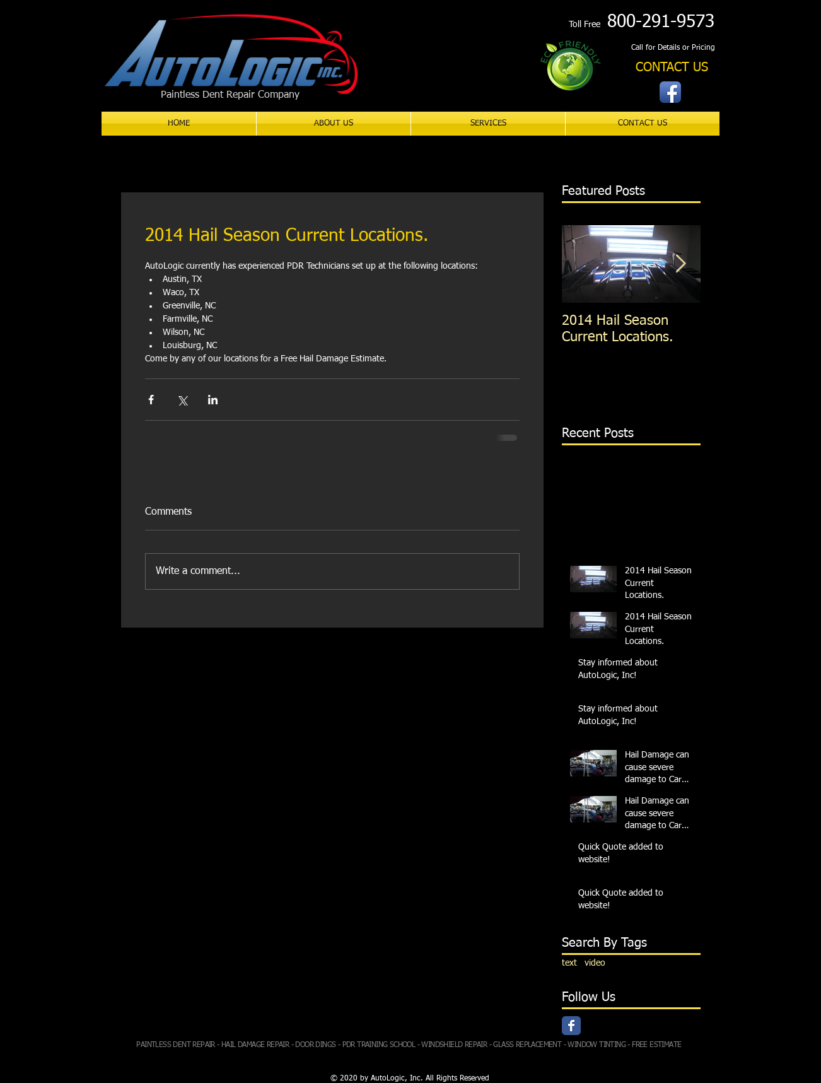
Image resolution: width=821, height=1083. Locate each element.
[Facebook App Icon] (670, 92)
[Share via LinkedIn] (213, 400)
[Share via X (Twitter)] (182, 400)
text (569, 963)
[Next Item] (680, 264)
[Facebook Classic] (571, 1025)
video (595, 963)
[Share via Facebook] (151, 400)
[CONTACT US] (671, 68)
